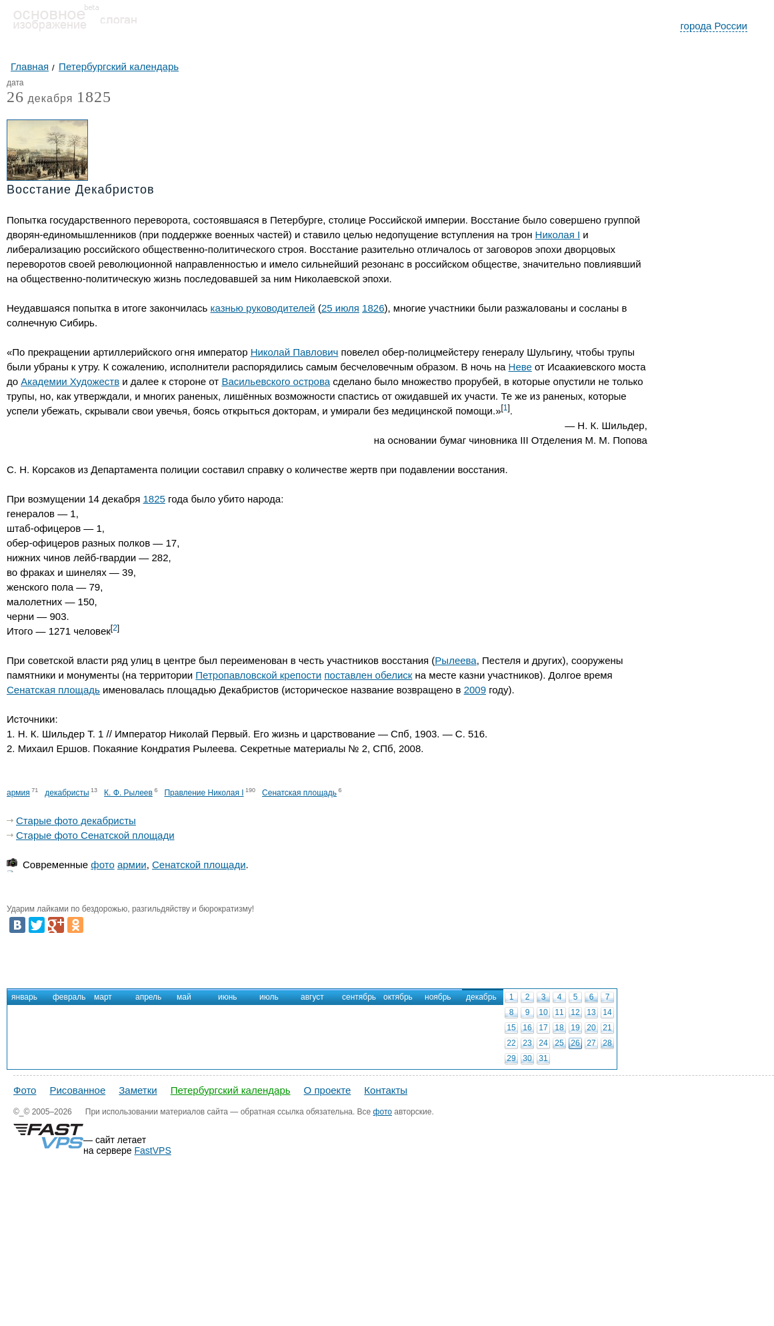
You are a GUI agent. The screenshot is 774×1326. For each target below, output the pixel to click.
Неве (520, 366)
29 (511, 1058)
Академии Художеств (70, 381)
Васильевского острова (275, 381)
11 (559, 1012)
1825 (94, 96)
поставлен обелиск (368, 675)
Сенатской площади (199, 864)
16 (527, 1027)
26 (575, 1043)
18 (559, 1027)
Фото (24, 1090)
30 (527, 1058)
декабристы (67, 792)
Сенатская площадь (53, 689)
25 (559, 1043)
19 (575, 1027)
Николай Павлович (295, 352)
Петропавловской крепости (258, 675)
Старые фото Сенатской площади (95, 835)
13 (591, 1012)
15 (511, 1027)
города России (713, 25)
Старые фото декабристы (76, 820)
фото (102, 864)
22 (511, 1043)
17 (543, 1027)
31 (543, 1058)
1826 (373, 308)
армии (132, 864)
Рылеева (455, 660)
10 (543, 1012)
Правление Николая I (203, 792)
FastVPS (153, 1150)
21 (607, 1027)
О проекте (327, 1090)
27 (591, 1043)
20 (591, 1027)
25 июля (340, 308)
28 (607, 1043)
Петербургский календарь (231, 1090)
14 (607, 1012)
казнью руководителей (263, 308)
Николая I (558, 234)
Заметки (138, 1090)
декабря (40, 99)
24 (543, 1043)
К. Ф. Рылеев (128, 792)
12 (575, 1012)
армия (18, 792)
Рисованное (77, 1090)
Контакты (385, 1090)
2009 (475, 689)
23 (527, 1043)
